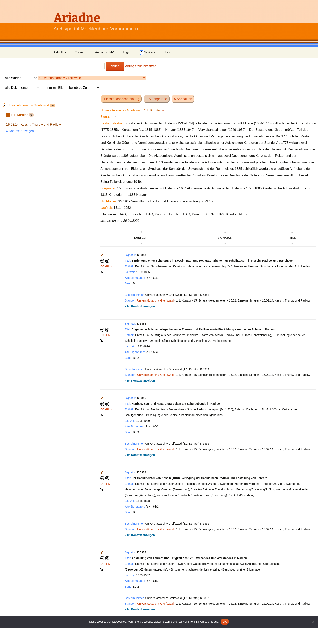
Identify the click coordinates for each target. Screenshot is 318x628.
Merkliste (147, 52)
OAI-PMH (106, 266)
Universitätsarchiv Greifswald (155, 300)
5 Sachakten (183, 99)
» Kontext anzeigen (20, 131)
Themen (80, 52)
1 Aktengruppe (156, 99)
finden (115, 66)
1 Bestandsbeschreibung (121, 99)
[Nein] (313, 622)
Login (126, 52)
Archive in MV (104, 52)
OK (225, 621)
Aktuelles (60, 52)
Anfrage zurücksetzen (141, 66)
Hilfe (168, 52)
